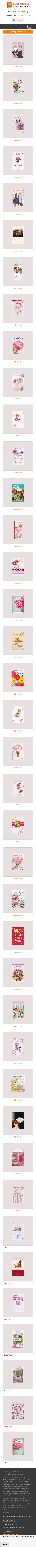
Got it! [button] (5, 1544)
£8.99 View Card (18, 768)
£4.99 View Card (18, 325)
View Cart (19, 21)
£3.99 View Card (18, 67)
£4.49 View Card (18, 509)
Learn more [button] (28, 1539)
